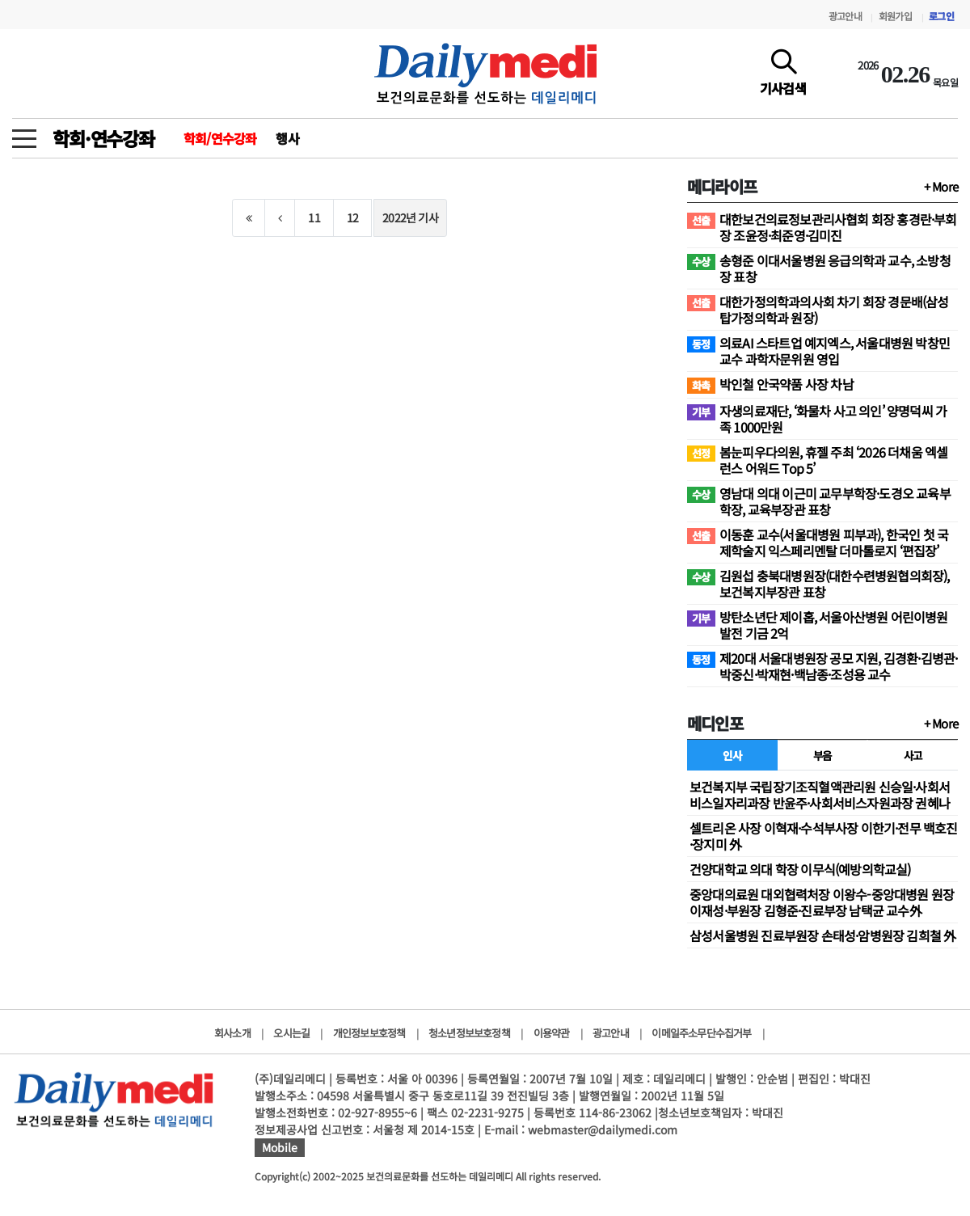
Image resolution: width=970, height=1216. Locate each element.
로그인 (941, 16)
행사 (287, 138)
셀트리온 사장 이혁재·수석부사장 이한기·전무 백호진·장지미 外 (824, 836)
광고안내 (845, 16)
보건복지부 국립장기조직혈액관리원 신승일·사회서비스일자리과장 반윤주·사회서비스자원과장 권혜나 (820, 795)
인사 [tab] (732, 755)
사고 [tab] (913, 755)
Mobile (279, 1147)
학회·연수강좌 (103, 138)
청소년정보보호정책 (469, 1033)
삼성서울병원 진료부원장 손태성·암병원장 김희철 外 (822, 935)
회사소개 (232, 1033)
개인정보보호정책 (369, 1033)
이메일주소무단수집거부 (701, 1033)
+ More (941, 186)
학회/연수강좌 (219, 138)
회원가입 (895, 16)
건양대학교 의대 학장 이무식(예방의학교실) (800, 869)
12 (352, 217)
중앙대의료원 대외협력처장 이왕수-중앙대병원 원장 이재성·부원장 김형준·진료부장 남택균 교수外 (822, 902)
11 (313, 217)
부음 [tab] (822, 755)
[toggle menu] (24, 134)
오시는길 (291, 1033)
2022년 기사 (410, 217)
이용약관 (552, 1033)
